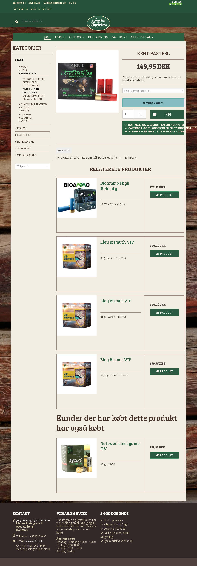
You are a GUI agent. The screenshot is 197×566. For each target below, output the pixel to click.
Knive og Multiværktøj (33, 104)
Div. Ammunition (32, 99)
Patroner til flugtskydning (32, 84)
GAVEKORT (23, 148)
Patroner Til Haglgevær (31, 90)
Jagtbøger (26, 107)
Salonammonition (34, 95)
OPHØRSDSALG (25, 155)
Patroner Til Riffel (33, 78)
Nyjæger (24, 121)
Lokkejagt (25, 117)
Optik (23, 70)
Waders (24, 111)
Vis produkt (164, 194)
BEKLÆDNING (25, 141)
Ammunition (27, 73)
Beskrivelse (64, 150)
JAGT (19, 60)
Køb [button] (160, 114)
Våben (23, 66)
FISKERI (20, 128)
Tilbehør (25, 114)
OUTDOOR (22, 135)
